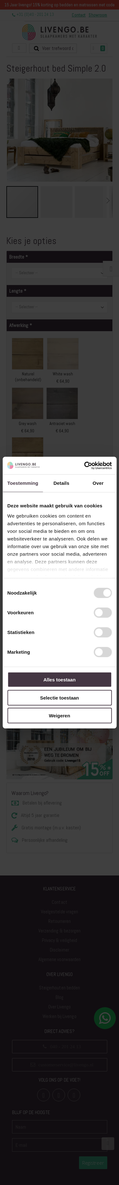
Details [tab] (61, 483)
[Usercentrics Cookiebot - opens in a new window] (85, 465)
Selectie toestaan (59, 697)
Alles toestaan (59, 679)
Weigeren (59, 715)
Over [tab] (98, 483)
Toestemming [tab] (22, 483)
